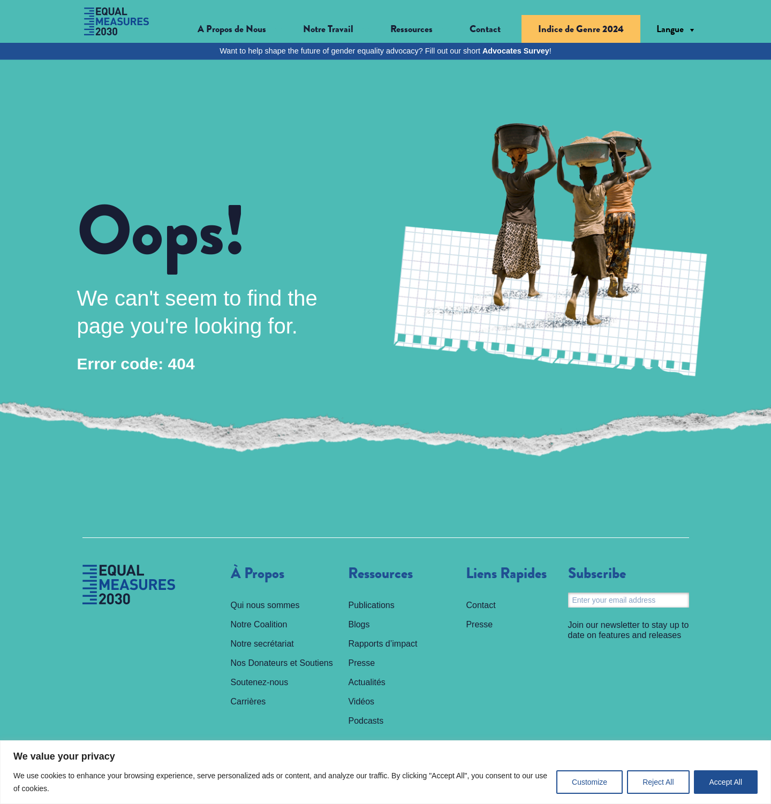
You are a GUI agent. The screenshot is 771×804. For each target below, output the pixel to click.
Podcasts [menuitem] (365, 720)
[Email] (628, 600)
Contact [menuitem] (485, 29)
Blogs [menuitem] (358, 624)
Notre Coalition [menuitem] (259, 624)
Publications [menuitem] (371, 605)
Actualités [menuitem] (366, 682)
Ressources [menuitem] (380, 574)
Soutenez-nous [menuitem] (260, 682)
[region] (385, 772)
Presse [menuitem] (361, 663)
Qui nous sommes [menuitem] (265, 605)
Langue (670, 29)
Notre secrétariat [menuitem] (262, 643)
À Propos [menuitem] (257, 574)
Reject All (658, 782)
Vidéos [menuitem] (361, 701)
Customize (589, 782)
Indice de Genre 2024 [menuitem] (581, 29)
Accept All (725, 782)
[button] (240, 29)
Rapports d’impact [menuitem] (382, 643)
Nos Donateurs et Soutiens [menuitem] (282, 663)
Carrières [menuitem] (248, 701)
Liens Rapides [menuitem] (506, 574)
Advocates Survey (515, 51)
